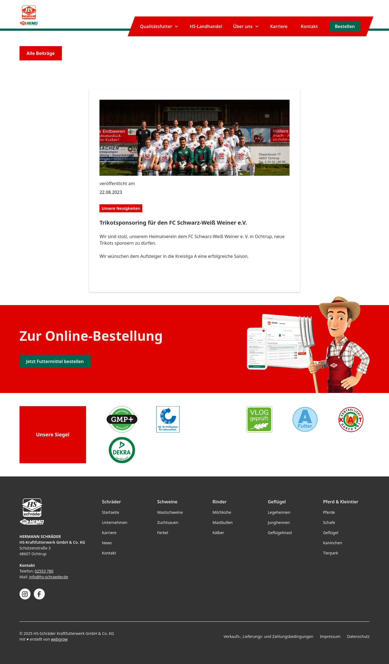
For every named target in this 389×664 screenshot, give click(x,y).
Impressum (330, 636)
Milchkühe (221, 512)
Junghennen (279, 522)
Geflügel (330, 532)
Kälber (218, 532)
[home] (29, 15)
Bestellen (345, 26)
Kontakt (309, 26)
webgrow (59, 639)
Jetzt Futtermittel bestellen (55, 361)
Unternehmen (114, 522)
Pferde (329, 512)
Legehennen (279, 512)
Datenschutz (358, 636)
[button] (159, 26)
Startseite (110, 512)
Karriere (278, 26)
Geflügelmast (280, 532)
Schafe (329, 522)
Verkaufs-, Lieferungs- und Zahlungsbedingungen (268, 636)
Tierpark (330, 553)
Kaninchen (332, 542)
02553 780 (44, 571)
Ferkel (162, 532)
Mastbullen (222, 522)
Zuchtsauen (167, 522)
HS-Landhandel (206, 26)
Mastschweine (170, 512)
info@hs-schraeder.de (48, 576)
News (107, 542)
